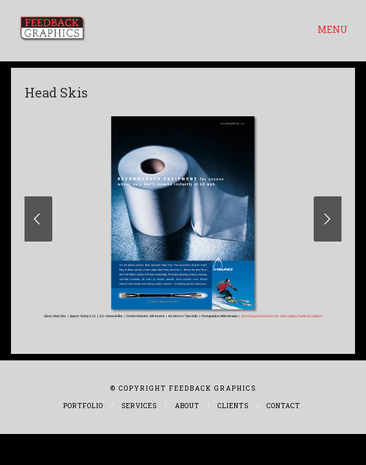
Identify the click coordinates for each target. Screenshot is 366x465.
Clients (233, 406)
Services (139, 406)
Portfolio (83, 406)
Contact (283, 406)
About (187, 406)
